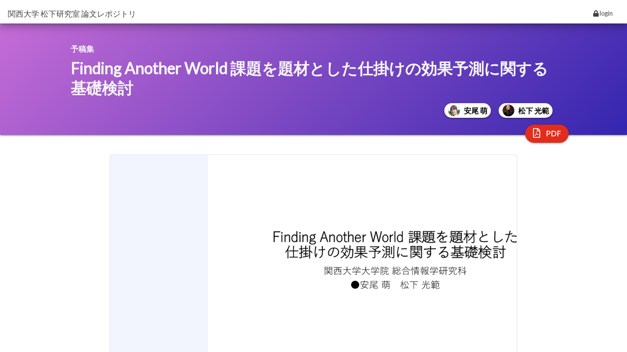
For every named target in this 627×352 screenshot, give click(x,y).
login (603, 13)
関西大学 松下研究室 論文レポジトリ (72, 13)
